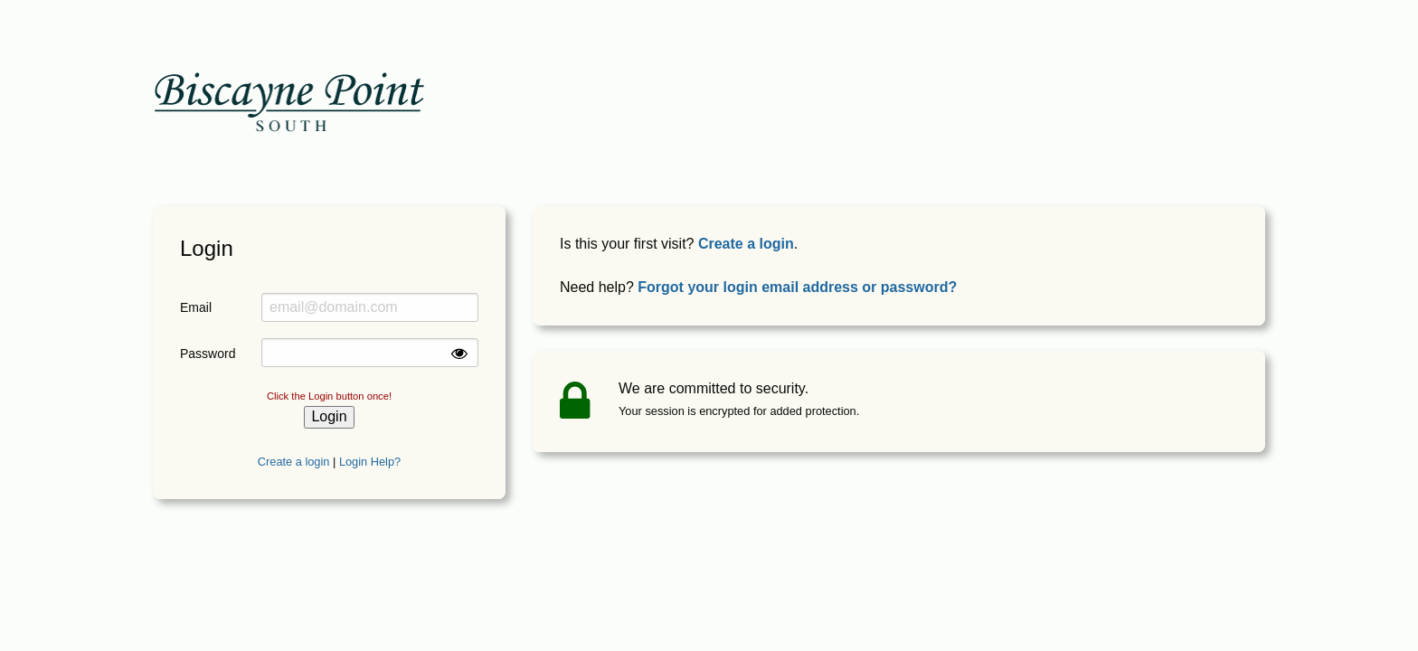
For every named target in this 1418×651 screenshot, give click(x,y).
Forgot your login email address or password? (797, 287)
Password (207, 353)
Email (196, 307)
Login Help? (370, 461)
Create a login (294, 461)
